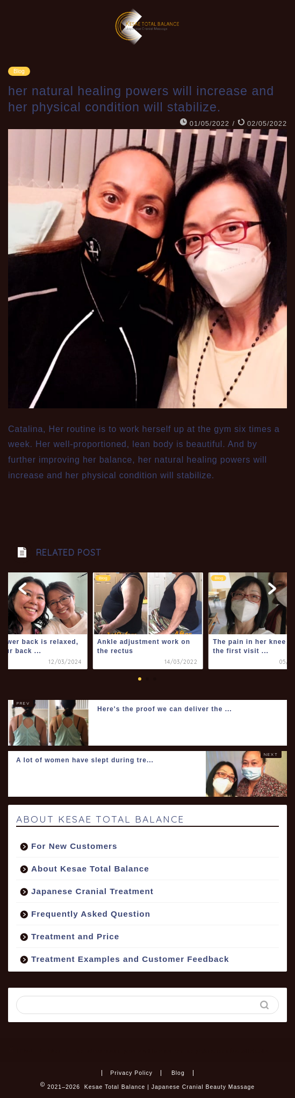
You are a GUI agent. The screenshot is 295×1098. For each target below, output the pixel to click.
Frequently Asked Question (90, 913)
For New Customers (74, 846)
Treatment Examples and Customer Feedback (130, 959)
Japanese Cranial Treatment (92, 891)
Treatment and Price (75, 936)
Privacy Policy (131, 1073)
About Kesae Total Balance (90, 868)
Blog (19, 71)
